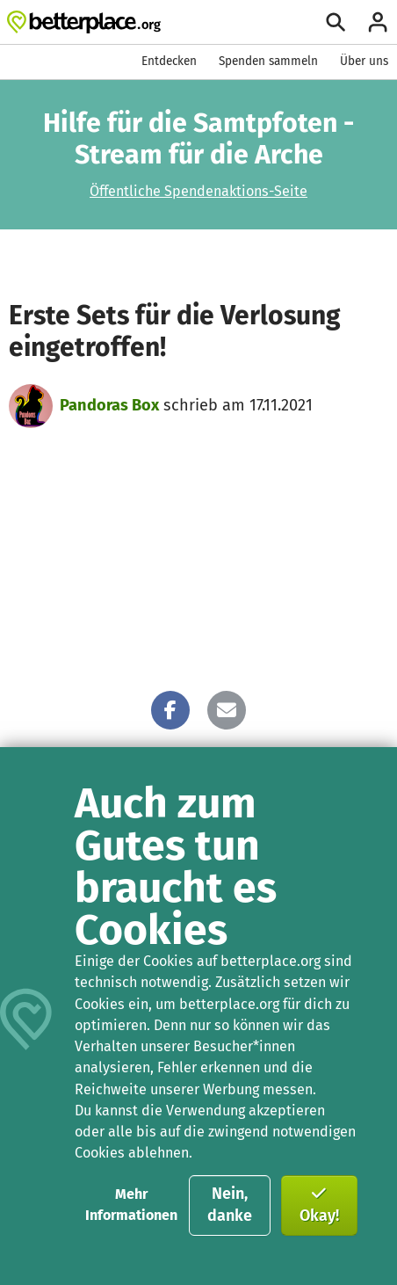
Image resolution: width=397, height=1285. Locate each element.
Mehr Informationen (131, 1204)
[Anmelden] (377, 22)
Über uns (364, 61)
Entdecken (169, 61)
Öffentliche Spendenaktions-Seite (198, 191)
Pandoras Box (109, 405)
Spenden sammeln (268, 61)
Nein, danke (229, 1205)
